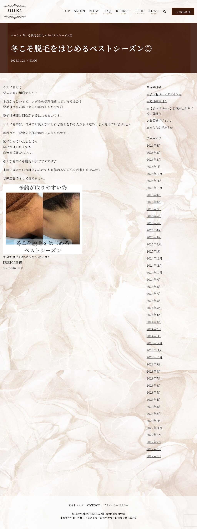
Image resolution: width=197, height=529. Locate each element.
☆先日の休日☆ (158, 102)
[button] (164, 11)
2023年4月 (154, 418)
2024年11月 (155, 276)
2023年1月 (154, 440)
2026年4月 (154, 149)
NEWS (153, 12)
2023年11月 (155, 365)
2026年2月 (154, 164)
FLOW (94, 12)
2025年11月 (155, 186)
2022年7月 (154, 463)
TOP (66, 11)
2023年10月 (155, 373)
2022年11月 (155, 448)
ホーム (15, 35)
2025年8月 (154, 209)
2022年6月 (154, 470)
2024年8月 (154, 298)
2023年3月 (154, 425)
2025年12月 (155, 178)
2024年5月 (154, 321)
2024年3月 (154, 335)
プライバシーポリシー (116, 505)
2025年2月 (154, 253)
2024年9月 (154, 291)
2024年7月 (154, 306)
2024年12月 (155, 268)
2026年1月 (154, 171)
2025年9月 (154, 201)
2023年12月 (155, 358)
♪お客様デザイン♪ (161, 122)
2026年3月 (154, 156)
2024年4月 (154, 328)
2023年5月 (154, 410)
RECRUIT (123, 12)
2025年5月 (154, 231)
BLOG (139, 12)
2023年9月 (154, 380)
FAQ (107, 12)
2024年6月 (154, 313)
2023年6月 (154, 403)
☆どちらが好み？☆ (161, 130)
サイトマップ (76, 505)
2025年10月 (155, 193)
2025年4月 (154, 238)
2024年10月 (155, 283)
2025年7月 (154, 216)
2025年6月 (154, 223)
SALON (79, 12)
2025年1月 (154, 261)
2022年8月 (154, 455)
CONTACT (183, 12)
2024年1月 (154, 350)
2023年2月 (154, 433)
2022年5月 (154, 477)
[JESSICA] (15, 11)
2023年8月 (154, 388)
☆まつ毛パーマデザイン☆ (165, 94)
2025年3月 (154, 246)
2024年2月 (154, 343)
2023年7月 (154, 395)
